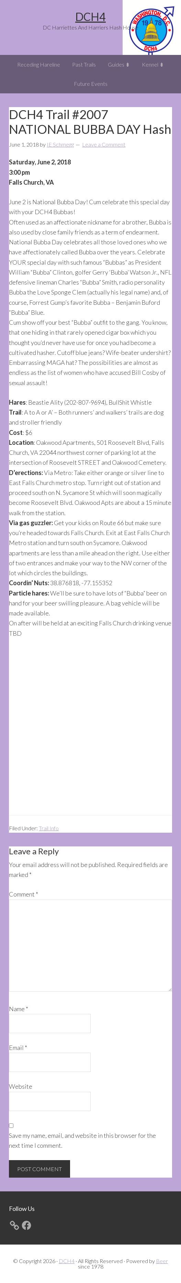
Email (18, 1047)
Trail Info (49, 828)
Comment (23, 894)
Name (18, 1009)
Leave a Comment (103, 144)
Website (20, 1086)
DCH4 (90, 16)
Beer (162, 1261)
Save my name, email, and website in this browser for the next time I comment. (82, 1140)
